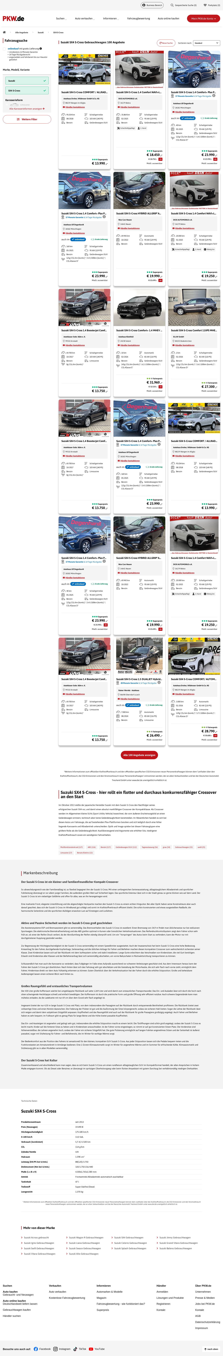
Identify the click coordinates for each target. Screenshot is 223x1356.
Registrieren (163, 1303)
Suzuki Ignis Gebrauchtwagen (39, 1243)
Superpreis (103, 1309)
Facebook (45, 1347)
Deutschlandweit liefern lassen (20, 1302)
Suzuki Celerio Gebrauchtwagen (130, 1243)
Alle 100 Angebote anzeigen (139, 755)
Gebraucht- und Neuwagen (20, 1293)
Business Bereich (152, 5)
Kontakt (161, 1309)
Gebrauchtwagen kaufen (17, 1309)
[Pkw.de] (4, 32)
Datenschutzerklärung (207, 1320)
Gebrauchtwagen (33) (184, 847)
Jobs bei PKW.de (205, 1303)
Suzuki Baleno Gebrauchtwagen (176, 1248)
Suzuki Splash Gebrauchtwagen (130, 1248)
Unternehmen (203, 1291)
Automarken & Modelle (109, 1291)
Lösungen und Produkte (170, 1297)
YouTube (100, 1347)
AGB (198, 1315)
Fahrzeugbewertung (138, 18)
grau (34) (166, 847)
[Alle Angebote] (21, 32)
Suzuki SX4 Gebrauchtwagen (128, 1237)
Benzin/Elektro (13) (85, 853)
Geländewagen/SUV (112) (126, 847)
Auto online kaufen (168, 18)
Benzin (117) (106, 847)
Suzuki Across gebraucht (36, 1237)
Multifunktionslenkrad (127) (71, 847)
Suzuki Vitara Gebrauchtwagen (39, 1253)
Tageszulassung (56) (150, 847)
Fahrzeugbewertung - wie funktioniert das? (121, 1303)
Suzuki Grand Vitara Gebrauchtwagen (179, 1243)
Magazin (101, 1297)
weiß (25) (201, 847)
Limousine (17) (66, 853)
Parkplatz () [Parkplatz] (212, 5)
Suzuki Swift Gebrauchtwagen (39, 1248)
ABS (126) (92, 847)
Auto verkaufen (57, 1291)
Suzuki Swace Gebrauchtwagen (85, 1248)
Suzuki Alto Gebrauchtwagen (83, 1253)
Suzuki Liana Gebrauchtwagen (84, 1243)
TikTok (82, 1347)
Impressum (201, 1326)
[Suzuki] (41, 32)
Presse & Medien (205, 1297)
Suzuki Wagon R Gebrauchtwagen (86, 1237)
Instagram (65, 1347)
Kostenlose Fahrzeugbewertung (67, 1297)
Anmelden (162, 1291)
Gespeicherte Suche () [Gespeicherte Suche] (184, 5)
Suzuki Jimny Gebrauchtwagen (175, 1237)
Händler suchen (12, 1315)
